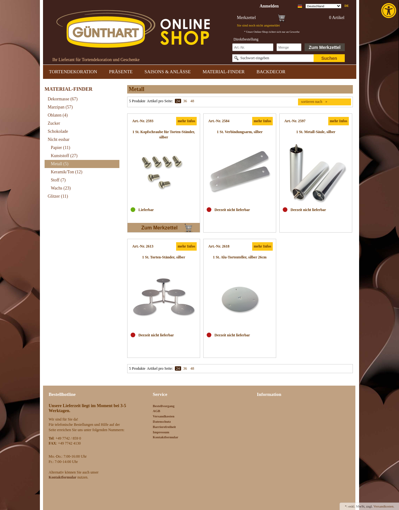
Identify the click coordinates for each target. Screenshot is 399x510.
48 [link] (192, 101)
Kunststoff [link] (64, 155)
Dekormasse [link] (63, 99)
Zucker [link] (54, 123)
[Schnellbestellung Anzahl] (288, 47)
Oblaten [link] (58, 115)
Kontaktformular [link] (165, 437)
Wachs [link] (61, 188)
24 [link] (178, 101)
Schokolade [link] (58, 131)
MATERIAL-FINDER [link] (224, 71)
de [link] (346, 5)
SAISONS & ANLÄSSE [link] (168, 71)
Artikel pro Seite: (160, 101)
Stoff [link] (58, 180)
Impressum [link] (161, 432)
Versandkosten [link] (163, 416)
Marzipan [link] (60, 107)
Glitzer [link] (58, 196)
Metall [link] (59, 163)
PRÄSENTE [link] (121, 71)
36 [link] (185, 101)
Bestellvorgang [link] (164, 406)
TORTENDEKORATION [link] (73, 71)
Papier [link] (60, 147)
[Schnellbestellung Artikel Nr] (252, 47)
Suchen (329, 58)
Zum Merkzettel (325, 47)
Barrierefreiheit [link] (164, 427)
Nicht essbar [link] (59, 139)
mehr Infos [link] (186, 121)
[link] (389, 10)
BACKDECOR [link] (271, 71)
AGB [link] (156, 411)
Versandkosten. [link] (383, 506)
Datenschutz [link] (162, 421)
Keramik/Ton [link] (66, 172)
